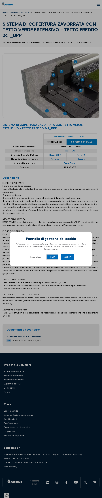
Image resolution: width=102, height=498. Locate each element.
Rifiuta (52, 257)
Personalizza (35, 257)
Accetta (67, 257)
